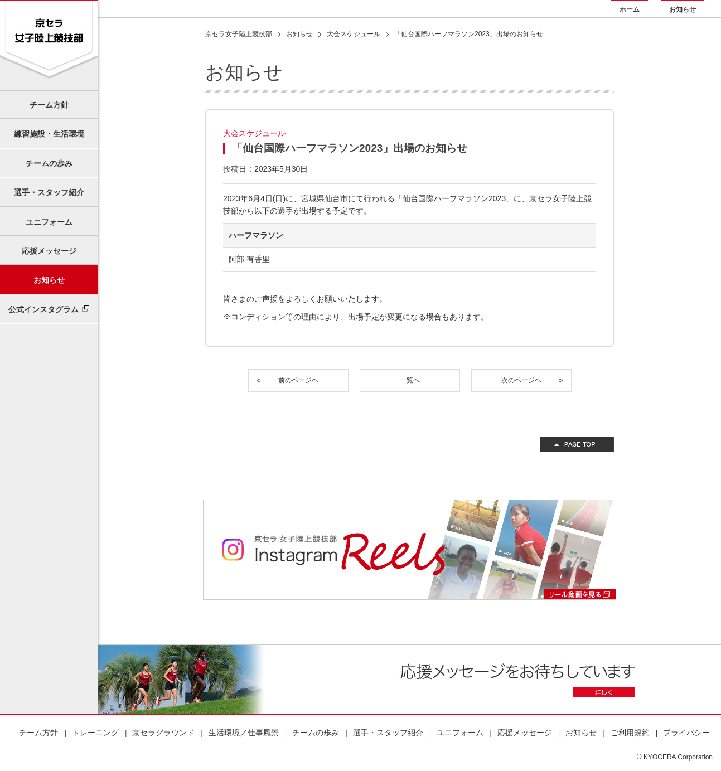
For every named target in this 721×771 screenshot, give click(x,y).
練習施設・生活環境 (49, 133)
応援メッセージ (49, 250)
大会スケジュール (353, 34)
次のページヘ (521, 380)
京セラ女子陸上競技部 (238, 34)
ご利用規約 (630, 732)
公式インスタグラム (43, 309)
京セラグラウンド (163, 732)
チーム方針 (49, 104)
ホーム (630, 9)
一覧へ (410, 380)
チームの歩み (49, 163)
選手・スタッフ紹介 (49, 192)
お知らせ (682, 9)
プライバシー (686, 732)
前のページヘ (298, 380)
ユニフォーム (49, 221)
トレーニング (95, 732)
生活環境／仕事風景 (244, 732)
